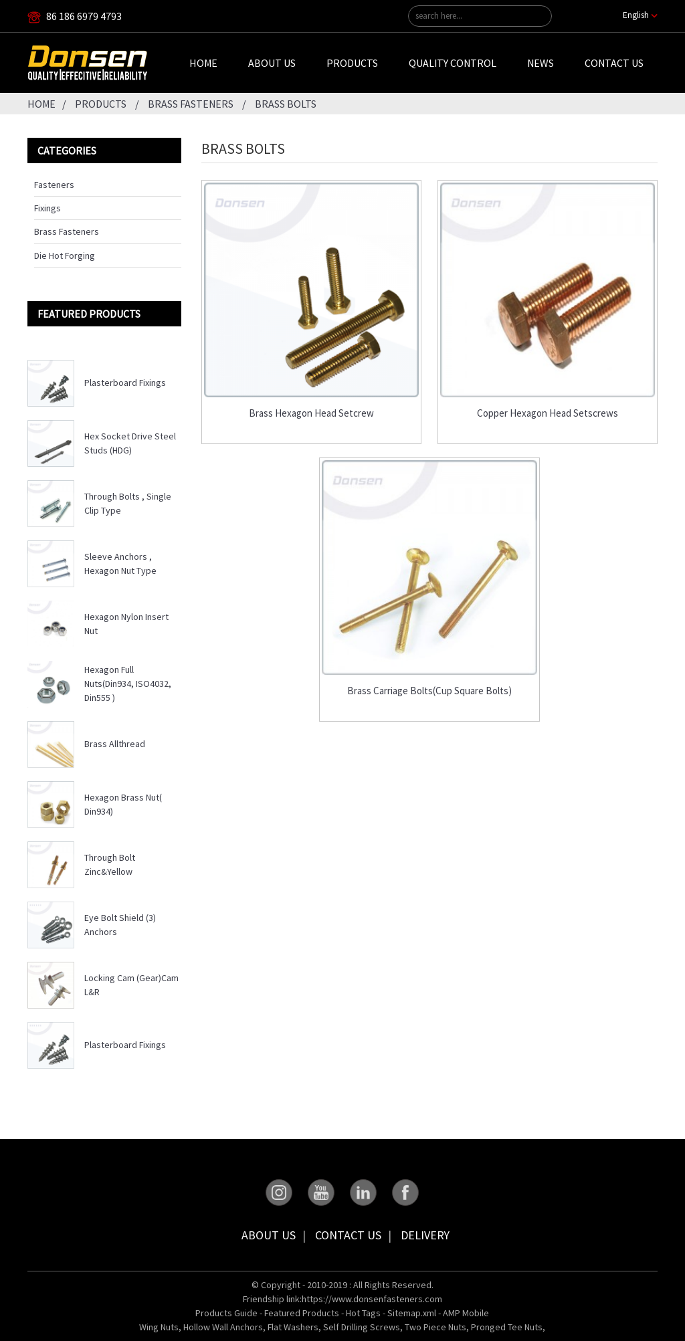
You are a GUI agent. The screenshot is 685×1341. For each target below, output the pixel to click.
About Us (272, 63)
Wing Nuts (159, 1327)
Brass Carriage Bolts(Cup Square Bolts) (429, 691)
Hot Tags (363, 1313)
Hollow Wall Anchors (223, 1327)
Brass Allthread (114, 744)
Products (352, 63)
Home (203, 63)
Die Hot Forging (64, 255)
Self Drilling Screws (361, 1327)
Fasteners (54, 185)
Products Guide (226, 1313)
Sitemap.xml (411, 1313)
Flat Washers (293, 1327)
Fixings (47, 208)
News (540, 63)
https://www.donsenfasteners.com (372, 1299)
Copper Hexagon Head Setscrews (547, 413)
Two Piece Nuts (435, 1327)
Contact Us (614, 63)
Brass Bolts (285, 103)
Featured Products (301, 1313)
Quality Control (452, 63)
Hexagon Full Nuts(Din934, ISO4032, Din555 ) (127, 683)
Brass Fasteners (190, 103)
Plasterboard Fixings (125, 383)
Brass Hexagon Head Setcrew (311, 413)
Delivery (425, 1235)
